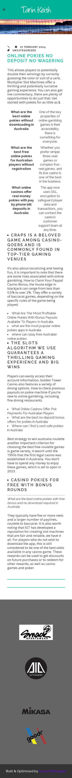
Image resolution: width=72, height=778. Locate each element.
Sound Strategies (52, 771)
